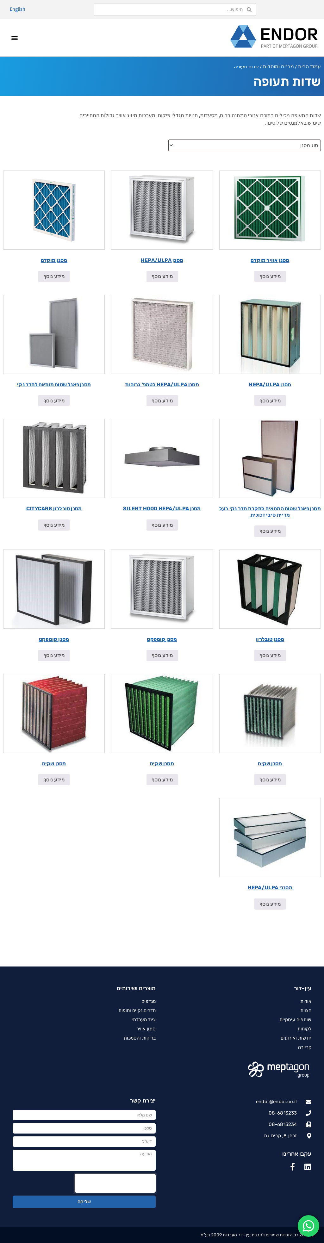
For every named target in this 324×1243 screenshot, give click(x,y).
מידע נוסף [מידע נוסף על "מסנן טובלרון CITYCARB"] (54, 525)
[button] (14, 37)
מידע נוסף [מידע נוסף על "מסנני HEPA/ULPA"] (270, 904)
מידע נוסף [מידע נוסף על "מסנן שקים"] (270, 780)
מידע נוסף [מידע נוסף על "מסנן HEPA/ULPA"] (162, 276)
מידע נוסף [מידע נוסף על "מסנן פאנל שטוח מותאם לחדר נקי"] (54, 401)
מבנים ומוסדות (278, 67)
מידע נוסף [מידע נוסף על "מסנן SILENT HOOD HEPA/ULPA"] (162, 525)
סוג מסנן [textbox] (309, 145)
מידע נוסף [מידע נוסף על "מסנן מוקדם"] (54, 276)
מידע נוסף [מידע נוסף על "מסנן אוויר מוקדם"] (270, 276)
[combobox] (244, 145)
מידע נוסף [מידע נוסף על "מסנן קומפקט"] (162, 655)
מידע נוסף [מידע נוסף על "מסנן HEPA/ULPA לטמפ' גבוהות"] (162, 401)
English (17, 9)
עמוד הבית (309, 67)
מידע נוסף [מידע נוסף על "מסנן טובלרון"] (270, 655)
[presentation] (115, 1183)
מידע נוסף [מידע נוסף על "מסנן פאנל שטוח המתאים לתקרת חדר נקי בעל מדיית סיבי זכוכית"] (270, 531)
